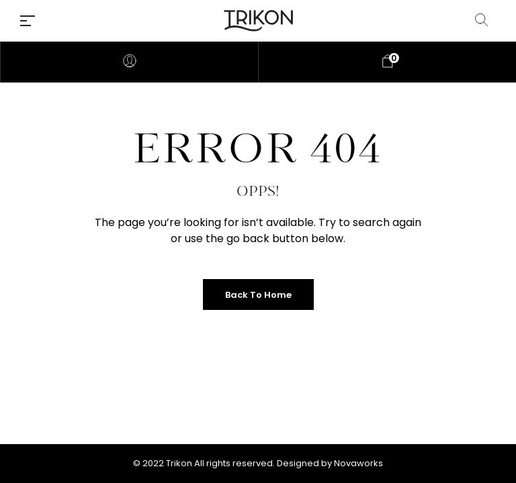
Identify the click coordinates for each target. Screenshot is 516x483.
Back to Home (258, 294)
